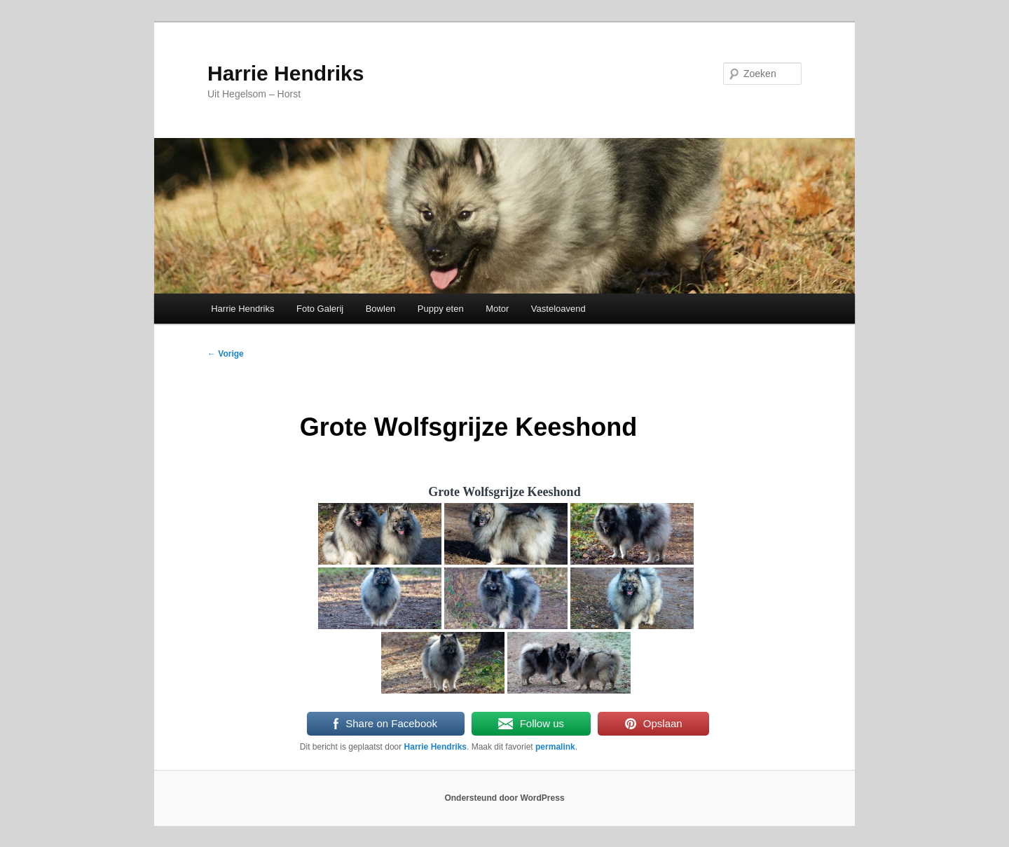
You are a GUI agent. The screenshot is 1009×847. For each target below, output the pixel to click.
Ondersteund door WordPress (504, 798)
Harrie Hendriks (285, 73)
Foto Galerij (319, 308)
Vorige (225, 354)
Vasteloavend (558, 308)
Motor (497, 308)
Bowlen (381, 308)
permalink (555, 747)
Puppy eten (441, 308)
